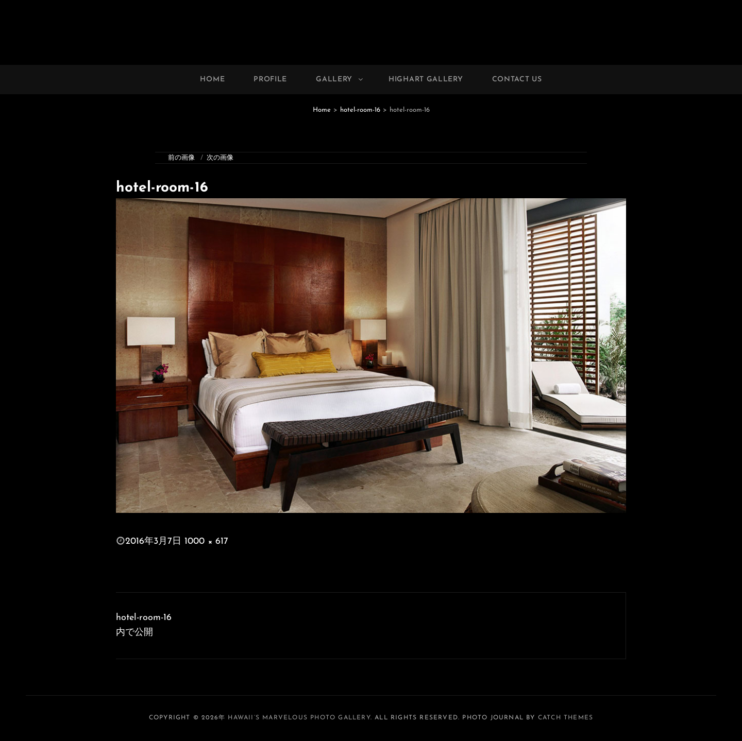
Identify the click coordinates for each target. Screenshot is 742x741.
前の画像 (181, 157)
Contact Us (517, 79)
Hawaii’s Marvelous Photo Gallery (299, 718)
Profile (270, 79)
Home (212, 79)
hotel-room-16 (360, 110)
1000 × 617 (206, 541)
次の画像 (220, 157)
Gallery (340, 79)
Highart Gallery (426, 79)
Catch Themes (565, 718)
